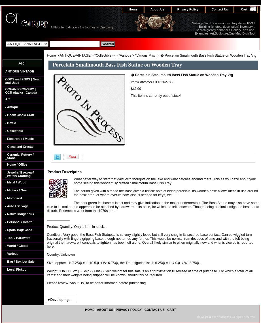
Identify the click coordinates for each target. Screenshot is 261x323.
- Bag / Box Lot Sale (20, 261)
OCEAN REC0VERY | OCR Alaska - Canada (21, 90)
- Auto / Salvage (17, 206)
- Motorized (13, 198)
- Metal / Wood (15, 182)
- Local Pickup (16, 269)
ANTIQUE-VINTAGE (75, 55)
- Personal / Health (19, 222)
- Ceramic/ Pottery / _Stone (19, 156)
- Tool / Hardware (17, 237)
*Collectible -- (104, 55)
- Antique (12, 107)
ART (22, 63)
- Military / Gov (16, 190)
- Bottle (10, 123)
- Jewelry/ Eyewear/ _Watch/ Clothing (19, 174)
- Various (11, 253)
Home (51, 55)
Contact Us (219, 9)
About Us (157, 9)
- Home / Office (16, 164)
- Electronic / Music (19, 138)
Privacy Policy (188, 9)
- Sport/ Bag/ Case (18, 230)
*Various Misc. (146, 55)
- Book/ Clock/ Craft (19, 115)
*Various (124, 55)
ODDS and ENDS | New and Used (22, 81)
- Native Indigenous (19, 214)
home (133, 9)
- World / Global (16, 245)
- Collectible (14, 130)
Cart (244, 9)
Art (7, 99)
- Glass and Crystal (19, 146)
